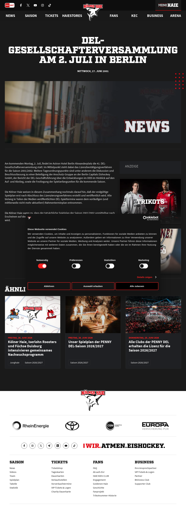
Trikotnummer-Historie (104, 495)
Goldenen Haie (100, 483)
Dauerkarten (57, 475)
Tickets (51, 15)
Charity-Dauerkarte (61, 491)
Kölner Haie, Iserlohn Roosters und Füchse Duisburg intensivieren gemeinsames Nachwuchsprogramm (32, 348)
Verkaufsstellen (59, 479)
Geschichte (98, 487)
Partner (138, 475)
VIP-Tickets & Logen (61, 487)
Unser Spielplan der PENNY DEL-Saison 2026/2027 (89, 344)
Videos (13, 471)
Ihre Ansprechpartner (146, 468)
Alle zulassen (137, 286)
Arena (175, 15)
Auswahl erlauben (93, 286)
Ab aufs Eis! (99, 471)
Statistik (14, 487)
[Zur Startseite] (93, 12)
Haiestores (72, 15)
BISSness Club (142, 479)
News (12, 468)
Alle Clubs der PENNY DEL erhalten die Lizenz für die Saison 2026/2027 (149, 346)
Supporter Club (142, 483)
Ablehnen (49, 286)
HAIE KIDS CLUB (101, 475)
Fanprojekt (98, 491)
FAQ (95, 468)
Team (12, 475)
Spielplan (14, 479)
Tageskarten (57, 471)
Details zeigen (144, 277)
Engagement (99, 479)
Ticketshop (57, 468)
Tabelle (13, 483)
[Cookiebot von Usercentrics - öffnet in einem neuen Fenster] (145, 218)
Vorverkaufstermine (61, 483)
